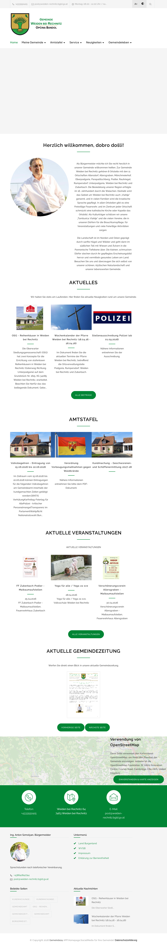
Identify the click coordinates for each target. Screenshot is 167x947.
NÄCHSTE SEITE (97, 727)
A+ (136, 4)
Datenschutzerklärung (126, 940)
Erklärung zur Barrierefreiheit (93, 858)
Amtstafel (58, 42)
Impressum (84, 853)
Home (14, 42)
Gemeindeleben (120, 42)
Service (75, 42)
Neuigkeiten (95, 42)
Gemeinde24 (56, 940)
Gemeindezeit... (20, 914)
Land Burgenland (87, 843)
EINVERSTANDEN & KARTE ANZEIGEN (138, 779)
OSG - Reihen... (40, 907)
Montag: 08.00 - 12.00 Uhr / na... (91, 4)
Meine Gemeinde (34, 42)
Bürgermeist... (20, 921)
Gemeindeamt (19, 907)
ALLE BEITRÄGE (83, 395)
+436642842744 (22, 875)
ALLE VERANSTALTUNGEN (86, 634)
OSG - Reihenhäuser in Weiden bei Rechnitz (110, 900)
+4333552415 (21, 4)
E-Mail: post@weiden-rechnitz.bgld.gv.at (114, 813)
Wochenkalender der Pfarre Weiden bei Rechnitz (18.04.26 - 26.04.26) (71, 339)
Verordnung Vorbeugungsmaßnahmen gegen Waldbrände (71, 467)
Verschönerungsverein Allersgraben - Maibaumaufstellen (112, 589)
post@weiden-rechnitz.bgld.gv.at (51, 4)
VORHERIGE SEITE (70, 727)
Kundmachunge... (21, 899)
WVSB (81, 848)
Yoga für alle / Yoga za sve (71, 585)
